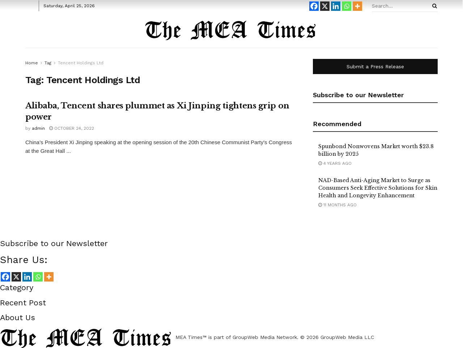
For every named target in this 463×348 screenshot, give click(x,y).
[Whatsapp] (346, 6)
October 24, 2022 (71, 128)
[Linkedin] (335, 6)
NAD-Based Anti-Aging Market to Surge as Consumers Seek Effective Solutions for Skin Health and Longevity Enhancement (377, 188)
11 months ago (337, 204)
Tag (47, 62)
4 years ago (335, 163)
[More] (357, 6)
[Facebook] (314, 6)
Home (31, 62)
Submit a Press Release (375, 66)
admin (38, 128)
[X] (325, 6)
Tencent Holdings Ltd (80, 62)
